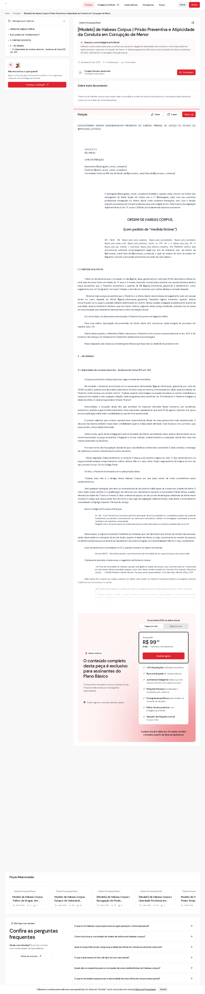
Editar (155, 114)
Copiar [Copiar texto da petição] (172, 114)
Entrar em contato (31, 956)
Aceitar (163, 989)
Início (7, 13)
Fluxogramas (148, 5)
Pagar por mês (151, 626)
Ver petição (186, 72)
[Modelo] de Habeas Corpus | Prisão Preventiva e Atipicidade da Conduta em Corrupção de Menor (67, 13)
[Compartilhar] (193, 23)
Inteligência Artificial (109, 4)
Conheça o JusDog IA (37, 84)
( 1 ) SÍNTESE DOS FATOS (20, 40)
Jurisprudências (131, 5)
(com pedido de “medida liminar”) (25, 34)
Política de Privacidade (145, 989)
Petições (89, 5)
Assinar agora (164, 655)
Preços (162, 5)
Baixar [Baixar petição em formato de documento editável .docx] (189, 114)
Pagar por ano (176, 626)
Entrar (182, 4)
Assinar (194, 4)
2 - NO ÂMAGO (17, 45)
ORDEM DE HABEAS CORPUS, (22, 29)
